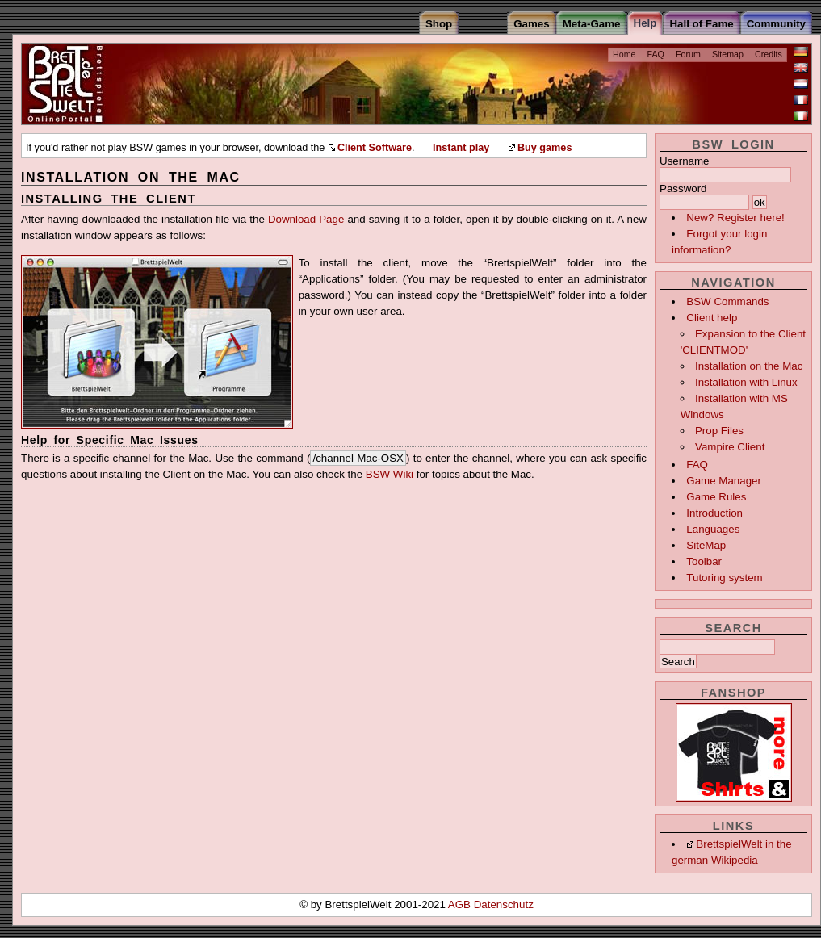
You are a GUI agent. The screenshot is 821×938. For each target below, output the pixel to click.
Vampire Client (729, 447)
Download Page (306, 219)
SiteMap (706, 545)
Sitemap (728, 54)
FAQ (655, 54)
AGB (461, 904)
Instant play (461, 147)
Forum (688, 54)
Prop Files (719, 431)
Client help (711, 318)
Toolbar (704, 561)
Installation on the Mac (748, 366)
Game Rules (716, 497)
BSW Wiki (389, 474)
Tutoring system (724, 578)
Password (683, 188)
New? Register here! (735, 217)
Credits (768, 54)
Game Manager (723, 481)
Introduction (714, 513)
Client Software (374, 147)
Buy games (544, 147)
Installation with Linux (746, 382)
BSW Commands (727, 301)
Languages (712, 529)
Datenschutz (504, 904)
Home (624, 54)
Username (684, 161)
